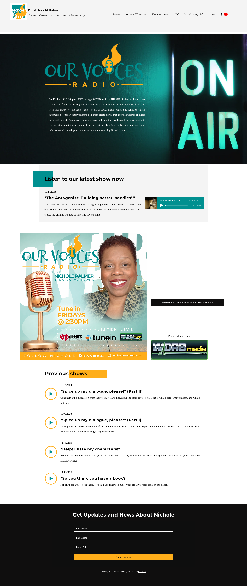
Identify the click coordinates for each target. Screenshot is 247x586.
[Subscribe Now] (123, 557)
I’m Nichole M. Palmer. (44, 10)
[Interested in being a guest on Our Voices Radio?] (187, 302)
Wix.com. (142, 571)
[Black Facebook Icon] (221, 14)
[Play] (161, 205)
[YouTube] (226, 14)
